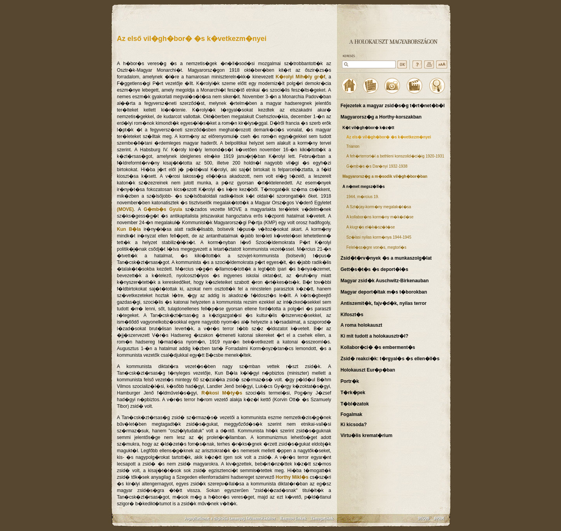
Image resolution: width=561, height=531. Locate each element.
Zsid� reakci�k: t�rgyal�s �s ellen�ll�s (389, 358)
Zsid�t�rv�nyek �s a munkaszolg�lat (386, 258)
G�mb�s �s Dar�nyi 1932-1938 (377, 166)
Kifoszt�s (351, 314)
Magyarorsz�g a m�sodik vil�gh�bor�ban (384, 176)
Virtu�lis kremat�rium (366, 435)
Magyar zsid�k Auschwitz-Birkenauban (384, 280)
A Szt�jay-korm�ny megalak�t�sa (378, 207)
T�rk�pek (352, 392)
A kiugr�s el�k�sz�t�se (370, 227)
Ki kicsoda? (353, 424)
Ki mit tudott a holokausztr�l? (374, 336)
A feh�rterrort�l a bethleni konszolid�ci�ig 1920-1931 (395, 156)
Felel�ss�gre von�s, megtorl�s (376, 247)
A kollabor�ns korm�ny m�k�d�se (379, 217)
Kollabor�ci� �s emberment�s (377, 347)
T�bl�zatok (354, 404)
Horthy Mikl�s (292, 477)
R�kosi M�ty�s (221, 393)
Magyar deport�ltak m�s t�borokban (383, 292)
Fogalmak (351, 414)
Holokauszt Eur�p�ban (367, 370)
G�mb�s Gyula (163, 209)
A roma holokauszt (361, 325)
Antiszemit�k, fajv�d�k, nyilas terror (383, 303)
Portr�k (349, 381)
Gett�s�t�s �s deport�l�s (374, 269)
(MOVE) (125, 209)
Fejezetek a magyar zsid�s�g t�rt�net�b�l (392, 105)
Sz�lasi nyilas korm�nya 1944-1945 (378, 237)
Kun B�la (129, 229)
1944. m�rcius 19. (362, 197)
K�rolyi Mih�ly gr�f (300, 77)
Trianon (353, 146)
